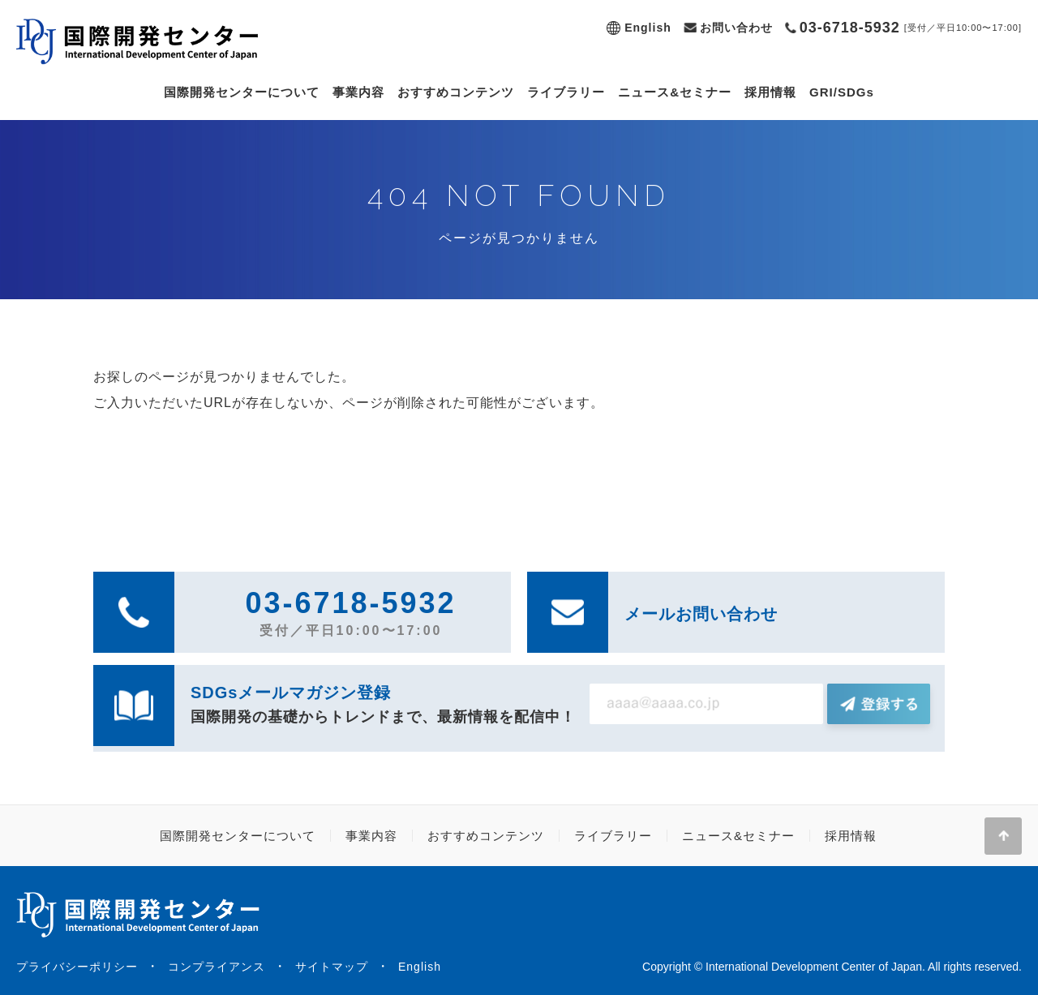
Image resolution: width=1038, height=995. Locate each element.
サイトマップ (331, 966)
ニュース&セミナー (674, 92)
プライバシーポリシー (77, 966)
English (647, 27)
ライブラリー (566, 92)
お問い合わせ (736, 27)
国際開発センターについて (242, 92)
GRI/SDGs (841, 92)
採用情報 (770, 92)
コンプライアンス (216, 966)
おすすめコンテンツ (455, 92)
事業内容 (358, 92)
